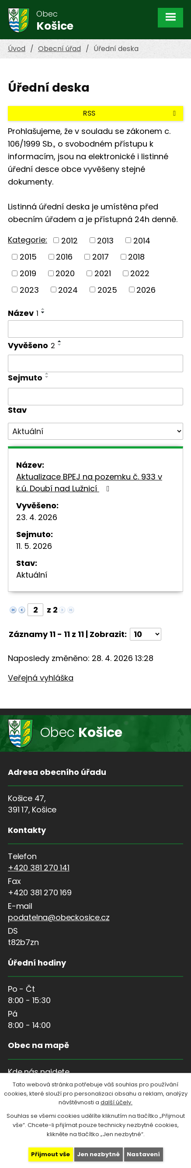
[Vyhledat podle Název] (95, 329)
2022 (139, 273)
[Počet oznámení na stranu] (145, 634)
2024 (68, 289)
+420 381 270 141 (38, 867)
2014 (141, 240)
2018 (136, 256)
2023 (29, 289)
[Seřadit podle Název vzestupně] (43, 309)
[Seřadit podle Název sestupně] (43, 312)
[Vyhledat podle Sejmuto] (95, 396)
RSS (131, 113)
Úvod (16, 49)
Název (23, 313)
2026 (146, 289)
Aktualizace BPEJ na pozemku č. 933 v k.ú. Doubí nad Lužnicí (89, 482)
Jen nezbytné (98, 1154)
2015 (28, 256)
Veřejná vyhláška (40, 677)
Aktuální (31, 574)
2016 (64, 256)
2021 (102, 273)
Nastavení (143, 1154)
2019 (28, 273)
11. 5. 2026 (34, 546)
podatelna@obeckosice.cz (58, 917)
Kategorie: (27, 239)
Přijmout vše (50, 1154)
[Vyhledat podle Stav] (95, 431)
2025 (107, 289)
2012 (69, 240)
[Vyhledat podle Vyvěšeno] (95, 363)
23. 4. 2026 (36, 517)
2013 (105, 240)
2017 (100, 256)
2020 (65, 273)
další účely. (116, 1102)
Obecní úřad (59, 49)
